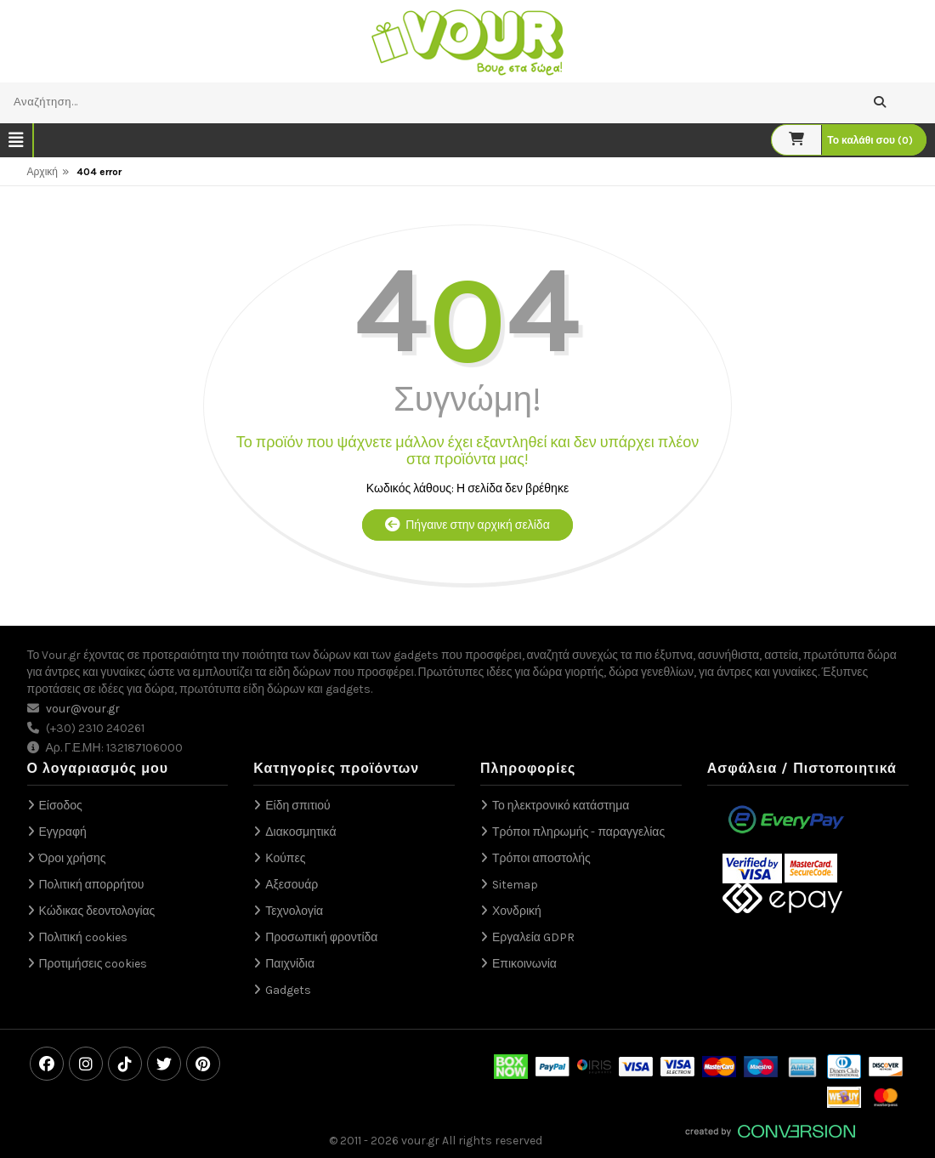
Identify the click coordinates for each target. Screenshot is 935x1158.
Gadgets (288, 990)
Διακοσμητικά (300, 832)
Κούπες (285, 858)
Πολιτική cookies (83, 937)
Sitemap (515, 884)
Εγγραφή (63, 832)
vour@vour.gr (83, 708)
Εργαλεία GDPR (533, 937)
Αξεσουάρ (291, 884)
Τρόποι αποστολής (541, 858)
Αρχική (42, 172)
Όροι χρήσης (72, 858)
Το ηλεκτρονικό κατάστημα (560, 805)
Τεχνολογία (294, 911)
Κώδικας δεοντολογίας (97, 911)
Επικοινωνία (524, 963)
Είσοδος (60, 805)
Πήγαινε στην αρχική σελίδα (467, 525)
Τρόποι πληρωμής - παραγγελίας (578, 832)
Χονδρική (516, 911)
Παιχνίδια (289, 963)
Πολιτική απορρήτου (91, 884)
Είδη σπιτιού (298, 805)
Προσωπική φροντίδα (321, 937)
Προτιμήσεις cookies (93, 963)
